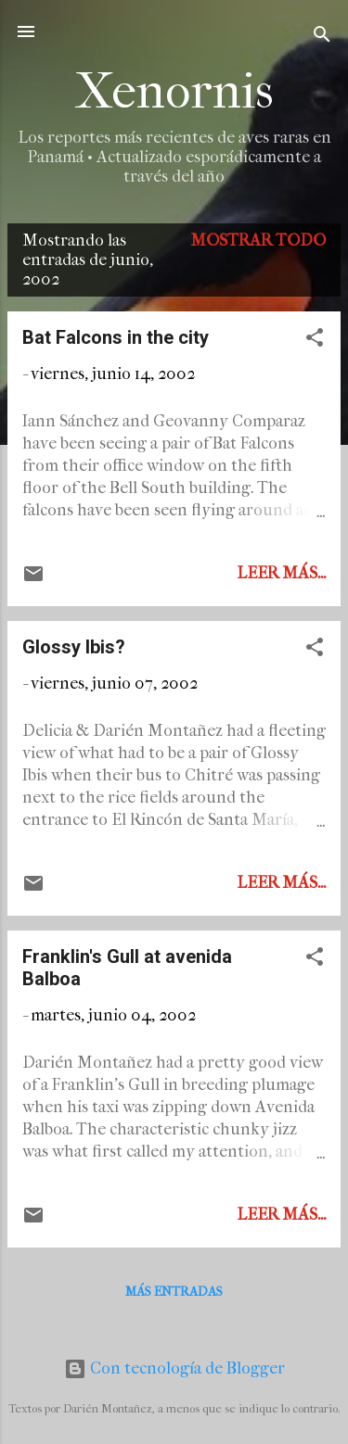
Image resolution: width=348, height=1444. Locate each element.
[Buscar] (322, 37)
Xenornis (174, 91)
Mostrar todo (258, 240)
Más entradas (174, 1291)
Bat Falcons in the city (115, 337)
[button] (314, 340)
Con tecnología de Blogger (174, 1368)
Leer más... (281, 573)
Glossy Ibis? (73, 647)
